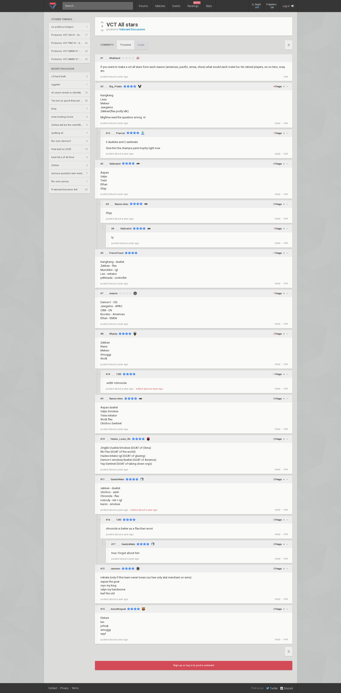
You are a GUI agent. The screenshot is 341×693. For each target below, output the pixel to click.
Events (176, 6)
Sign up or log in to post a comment (193, 665)
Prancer (120, 133)
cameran (115, 568)
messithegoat (118, 609)
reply (277, 123)
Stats (209, 6)
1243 (118, 374)
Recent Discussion (62, 69)
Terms (75, 688)
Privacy (64, 688)
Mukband (114, 58)
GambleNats (117, 479)
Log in (288, 6)
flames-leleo (121, 204)
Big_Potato (115, 86)
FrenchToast (116, 253)
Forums (143, 6)
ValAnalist (115, 163)
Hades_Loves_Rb (121, 439)
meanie (113, 293)
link (286, 77)
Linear (141, 44)
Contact (52, 688)
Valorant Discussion (132, 29)
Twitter (272, 688)
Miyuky (113, 333)
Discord (286, 688)
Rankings (194, 4)
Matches (160, 6)
